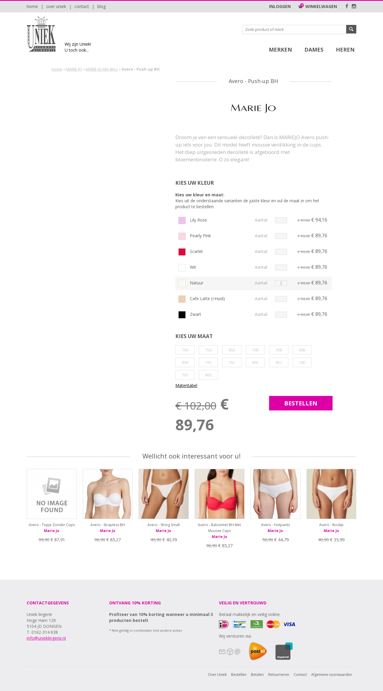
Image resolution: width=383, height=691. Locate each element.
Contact (81, 6)
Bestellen (239, 674)
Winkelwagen (317, 6)
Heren (345, 49)
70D (302, 362)
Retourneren (278, 674)
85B (185, 362)
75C (232, 362)
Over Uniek (56, 6)
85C (279, 362)
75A (208, 350)
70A (185, 350)
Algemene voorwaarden (331, 674)
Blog (101, 6)
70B (255, 350)
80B (302, 350)
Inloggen (280, 6)
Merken (280, 49)
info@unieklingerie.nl (46, 638)
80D (208, 375)
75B (279, 350)
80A (232, 350)
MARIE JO (74, 69)
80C (255, 362)
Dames (313, 49)
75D (185, 375)
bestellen (300, 403)
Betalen (257, 674)
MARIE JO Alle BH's (102, 69)
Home (32, 6)
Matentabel (186, 385)
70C (208, 362)
